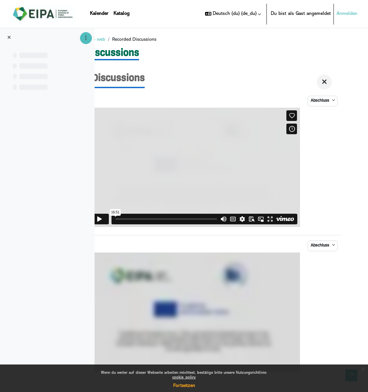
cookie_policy (184, 377)
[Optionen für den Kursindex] (86, 38)
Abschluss (321, 103)
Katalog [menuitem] (121, 14)
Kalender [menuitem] (99, 14)
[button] (233, 14)
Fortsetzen (184, 386)
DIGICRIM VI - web (162, 42)
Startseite (126, 42)
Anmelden (346, 14)
